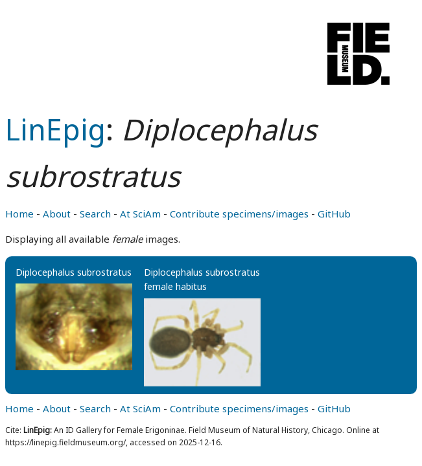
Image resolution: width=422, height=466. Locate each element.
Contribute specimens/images (239, 213)
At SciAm (140, 213)
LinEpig (55, 129)
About (57, 213)
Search (95, 213)
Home (19, 213)
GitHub (334, 213)
